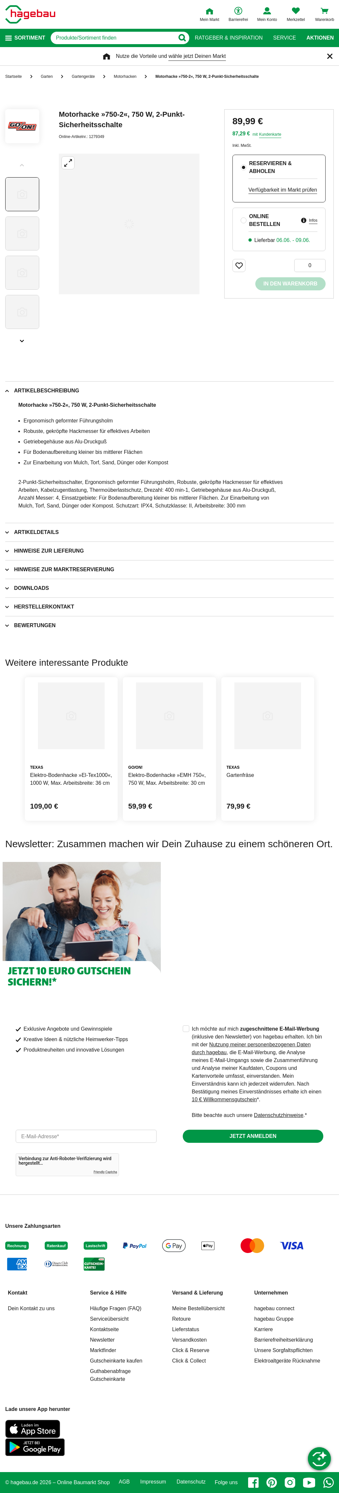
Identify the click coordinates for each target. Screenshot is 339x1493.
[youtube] (309, 1482)
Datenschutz (191, 1481)
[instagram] (290, 1482)
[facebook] (253, 1482)
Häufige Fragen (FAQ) (115, 1308)
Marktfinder (103, 1350)
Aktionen (320, 38)
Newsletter (102, 1340)
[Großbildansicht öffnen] (129, 224)
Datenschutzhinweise (278, 1115)
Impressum (153, 1481)
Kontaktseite (104, 1329)
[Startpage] (30, 14)
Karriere (263, 1329)
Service (284, 38)
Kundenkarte (270, 134)
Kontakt (17, 1293)
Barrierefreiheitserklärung (283, 1340)
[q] (113, 38)
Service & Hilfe (108, 1293)
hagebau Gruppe (274, 1319)
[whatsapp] (328, 1482)
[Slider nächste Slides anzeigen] (22, 339)
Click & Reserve (191, 1350)
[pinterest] (271, 1482)
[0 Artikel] (310, 265)
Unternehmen (271, 1293)
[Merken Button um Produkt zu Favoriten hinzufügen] (239, 265)
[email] (86, 1136)
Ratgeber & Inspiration (229, 38)
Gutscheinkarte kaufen (116, 1361)
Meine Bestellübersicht (198, 1308)
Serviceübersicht (109, 1319)
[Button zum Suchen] (182, 38)
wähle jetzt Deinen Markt (197, 56)
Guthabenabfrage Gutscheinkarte (110, 1375)
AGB (124, 1481)
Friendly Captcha (105, 1172)
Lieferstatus (185, 1329)
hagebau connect (274, 1308)
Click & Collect (189, 1361)
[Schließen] (330, 56)
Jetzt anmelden (252, 1136)
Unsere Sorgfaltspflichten (283, 1350)
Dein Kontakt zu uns (31, 1308)
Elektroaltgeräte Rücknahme (287, 1361)
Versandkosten (189, 1340)
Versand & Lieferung (197, 1293)
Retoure (181, 1319)
